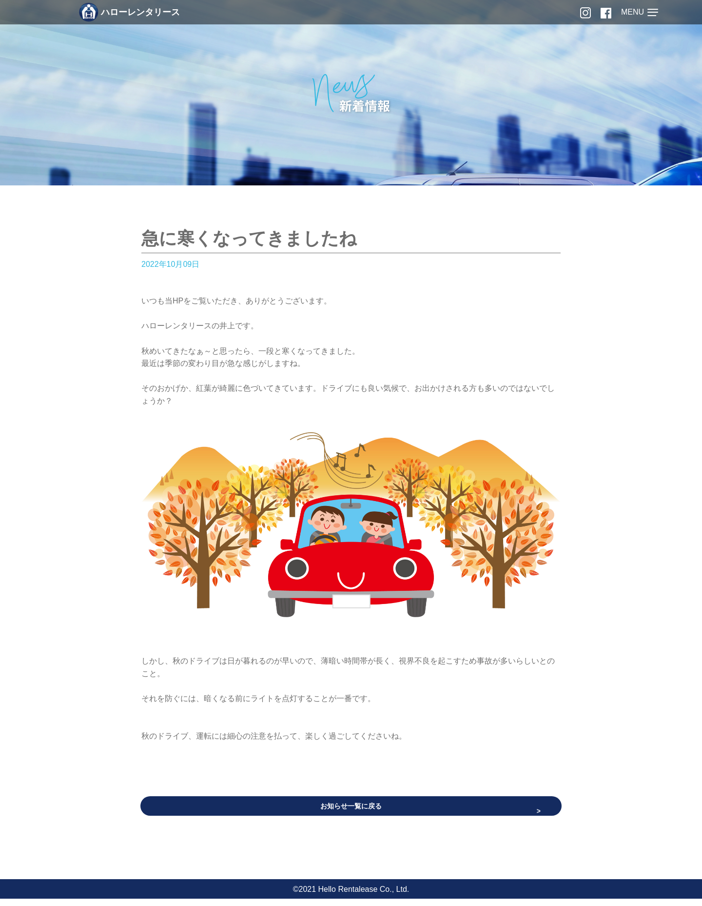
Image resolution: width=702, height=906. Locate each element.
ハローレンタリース (129, 12)
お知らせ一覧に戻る (351, 807)
